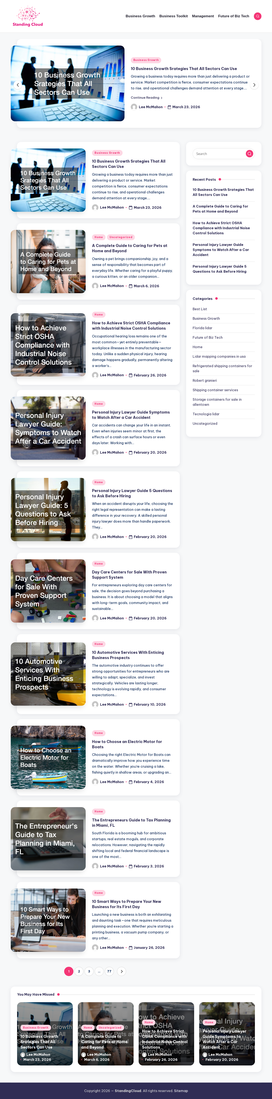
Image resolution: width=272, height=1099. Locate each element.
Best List (200, 309)
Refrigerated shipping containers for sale (222, 368)
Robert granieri (205, 380)
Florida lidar (202, 328)
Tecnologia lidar (206, 414)
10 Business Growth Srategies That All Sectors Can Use (184, 68)
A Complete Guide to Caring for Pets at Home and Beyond (220, 208)
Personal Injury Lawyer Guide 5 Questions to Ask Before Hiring (219, 269)
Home (99, 237)
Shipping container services (215, 390)
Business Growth (146, 60)
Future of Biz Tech (208, 337)
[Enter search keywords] (224, 153)
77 (109, 971)
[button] (146, 98)
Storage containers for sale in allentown (217, 402)
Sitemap (181, 1091)
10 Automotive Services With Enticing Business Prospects (128, 655)
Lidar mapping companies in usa (219, 356)
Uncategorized (121, 237)
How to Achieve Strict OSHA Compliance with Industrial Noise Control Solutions (131, 326)
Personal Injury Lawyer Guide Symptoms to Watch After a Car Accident (131, 415)
